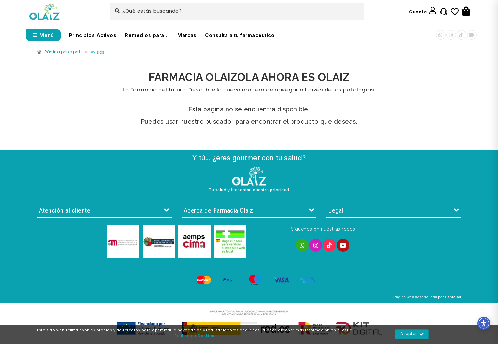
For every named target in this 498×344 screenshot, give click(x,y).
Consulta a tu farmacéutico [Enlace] (239, 35)
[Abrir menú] (43, 35)
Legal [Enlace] (393, 211)
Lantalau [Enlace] (453, 297)
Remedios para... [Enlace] (147, 35)
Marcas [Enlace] (186, 35)
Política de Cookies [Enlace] (194, 336)
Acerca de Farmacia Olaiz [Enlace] (249, 211)
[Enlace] (44, 12)
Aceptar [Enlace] (412, 334)
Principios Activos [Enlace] (92, 35)
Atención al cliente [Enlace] (104, 211)
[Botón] (466, 11)
